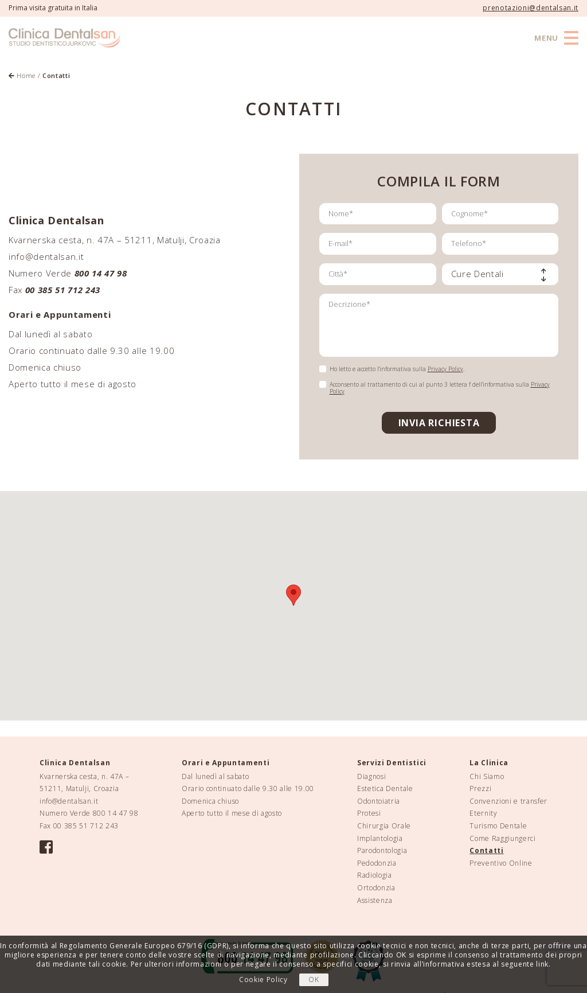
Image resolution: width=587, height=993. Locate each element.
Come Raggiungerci (502, 838)
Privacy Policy (445, 369)
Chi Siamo (486, 776)
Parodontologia (382, 850)
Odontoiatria (378, 801)
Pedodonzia (377, 863)
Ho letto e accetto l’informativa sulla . (397, 368)
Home (22, 75)
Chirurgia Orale (384, 826)
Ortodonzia (376, 888)
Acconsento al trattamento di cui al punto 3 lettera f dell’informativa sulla (440, 388)
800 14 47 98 (101, 273)
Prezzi (480, 788)
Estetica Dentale (385, 788)
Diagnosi (371, 776)
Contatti (486, 850)
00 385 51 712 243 (86, 826)
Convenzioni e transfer (508, 801)
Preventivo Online (500, 863)
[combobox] (500, 274)
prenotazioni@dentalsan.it (530, 8)
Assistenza (375, 900)
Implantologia (380, 838)
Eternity (483, 813)
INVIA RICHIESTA (439, 422)
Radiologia (374, 875)
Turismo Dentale (498, 826)
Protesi (369, 813)
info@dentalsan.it (46, 256)
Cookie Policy (263, 979)
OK (313, 979)
